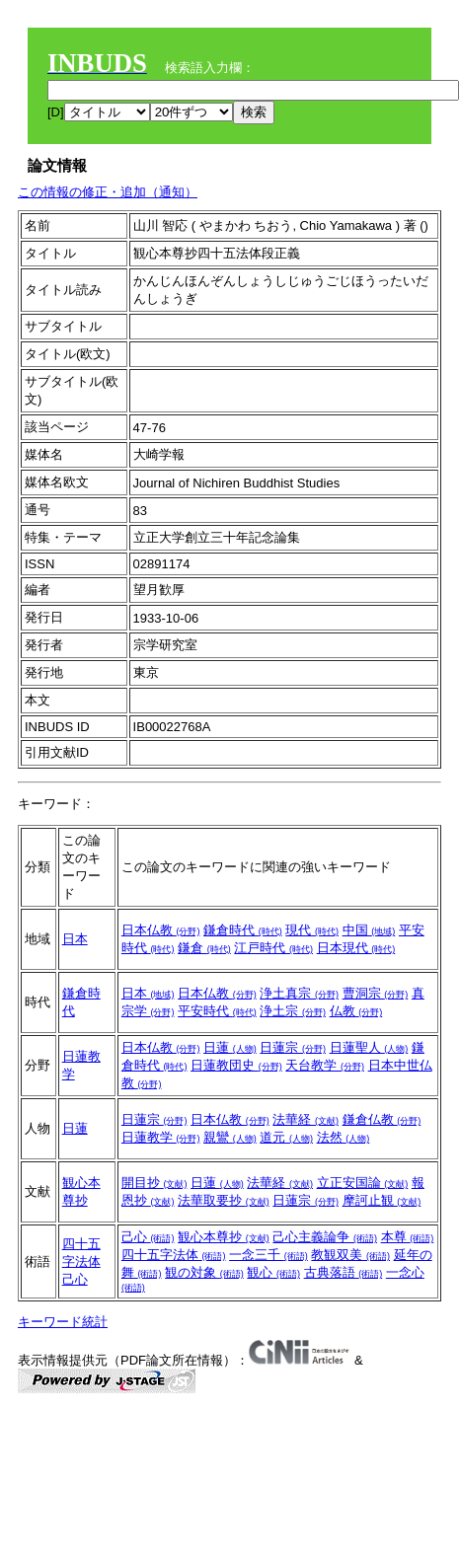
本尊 (407, 1236)
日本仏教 (160, 930)
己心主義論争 (324, 1236)
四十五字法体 (173, 1254)
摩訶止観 (382, 1200)
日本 (75, 938)
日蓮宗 (293, 1047)
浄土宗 (293, 1010)
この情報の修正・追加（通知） (107, 192)
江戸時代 (273, 947)
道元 (286, 1137)
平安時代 (217, 1010)
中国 (369, 930)
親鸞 (230, 1137)
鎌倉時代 (242, 930)
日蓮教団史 (236, 1065)
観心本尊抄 (223, 1236)
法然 (343, 1137)
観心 (273, 1272)
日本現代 (356, 947)
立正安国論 (363, 1182)
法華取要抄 (223, 1200)
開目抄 (154, 1182)
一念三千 (268, 1254)
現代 (312, 930)
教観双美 (350, 1254)
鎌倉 (204, 947)
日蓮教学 (160, 1137)
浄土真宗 (299, 993)
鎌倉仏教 (382, 1119)
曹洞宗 (376, 993)
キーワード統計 (63, 1321)
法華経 (305, 1119)
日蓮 (230, 1047)
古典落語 (343, 1272)
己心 (75, 1279)
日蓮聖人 (369, 1047)
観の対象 (204, 1272)
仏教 (356, 1010)
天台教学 (324, 1065)
